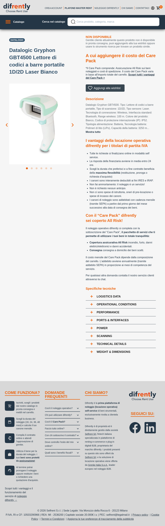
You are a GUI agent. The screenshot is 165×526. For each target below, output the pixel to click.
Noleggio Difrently (107, 8)
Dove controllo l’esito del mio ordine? (59, 444)
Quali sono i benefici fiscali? (59, 452)
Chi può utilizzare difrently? (58, 415)
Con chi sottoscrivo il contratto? (60, 435)
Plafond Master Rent (78, 8)
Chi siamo (127, 8)
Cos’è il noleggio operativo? (59, 408)
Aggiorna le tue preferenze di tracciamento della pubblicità (100, 519)
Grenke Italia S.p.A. (97, 465)
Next (72, 121)
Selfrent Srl (90, 434)
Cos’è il (55, 421)
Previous (6, 121)
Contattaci (142, 8)
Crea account (53, 8)
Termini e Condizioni (52, 519)
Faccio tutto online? (54, 428)
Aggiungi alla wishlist (107, 88)
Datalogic (17, 40)
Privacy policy (140, 514)
